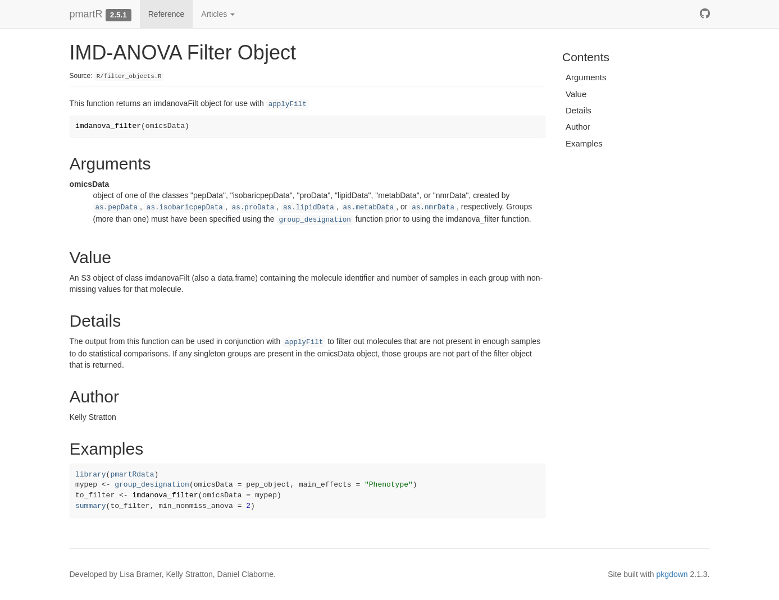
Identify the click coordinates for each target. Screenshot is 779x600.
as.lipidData (308, 208)
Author (578, 126)
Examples (584, 143)
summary (90, 506)
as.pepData (116, 208)
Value (576, 94)
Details (578, 110)
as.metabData (368, 208)
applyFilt (287, 104)
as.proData (253, 208)
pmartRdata (132, 474)
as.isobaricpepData (185, 208)
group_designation (314, 220)
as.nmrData (433, 208)
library (90, 474)
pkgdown (672, 574)
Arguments (586, 77)
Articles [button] (218, 14)
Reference (166, 14)
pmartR (86, 14)
